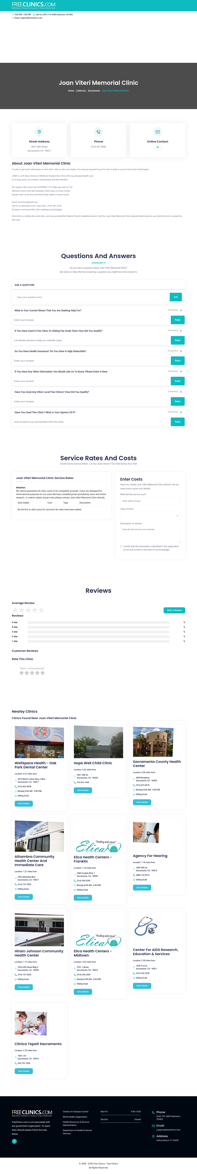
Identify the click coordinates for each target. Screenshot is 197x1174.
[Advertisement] (98, 42)
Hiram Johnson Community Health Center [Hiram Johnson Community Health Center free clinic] (39, 953)
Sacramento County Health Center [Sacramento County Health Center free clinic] (157, 764)
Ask (176, 297)
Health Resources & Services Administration (76, 1124)
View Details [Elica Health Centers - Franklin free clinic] (83, 897)
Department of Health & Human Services (77, 1132)
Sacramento (94, 90)
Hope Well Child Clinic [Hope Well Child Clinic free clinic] (93, 763)
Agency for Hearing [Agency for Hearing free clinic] (150, 856)
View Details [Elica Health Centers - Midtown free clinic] (83, 992)
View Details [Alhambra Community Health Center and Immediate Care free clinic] (24, 897)
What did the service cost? (133, 494)
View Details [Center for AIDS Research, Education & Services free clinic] (142, 986)
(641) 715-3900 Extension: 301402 (58, 14)
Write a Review (174, 610)
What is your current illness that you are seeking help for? (48, 310)
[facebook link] (14, 1141)
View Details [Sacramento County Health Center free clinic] (142, 802)
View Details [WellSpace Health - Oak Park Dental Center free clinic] (24, 803)
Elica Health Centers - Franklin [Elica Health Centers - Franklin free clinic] (93, 859)
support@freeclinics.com (31, 18)
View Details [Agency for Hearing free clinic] (142, 887)
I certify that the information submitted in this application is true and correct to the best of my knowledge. (151, 548)
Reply (178, 320)
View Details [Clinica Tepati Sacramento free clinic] (24, 1071)
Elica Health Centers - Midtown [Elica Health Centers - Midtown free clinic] (93, 953)
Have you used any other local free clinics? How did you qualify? (52, 392)
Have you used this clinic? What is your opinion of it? (45, 412)
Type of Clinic (127, 509)
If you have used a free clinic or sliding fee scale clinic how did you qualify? (59, 330)
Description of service (131, 523)
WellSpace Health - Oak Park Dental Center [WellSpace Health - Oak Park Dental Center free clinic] (36, 765)
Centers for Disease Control (75, 1112)
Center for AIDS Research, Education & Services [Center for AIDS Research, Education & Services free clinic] (155, 952)
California (81, 90)
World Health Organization (75, 1117)
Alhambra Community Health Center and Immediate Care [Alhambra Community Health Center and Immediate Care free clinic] (34, 861)
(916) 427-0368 (98, 146)
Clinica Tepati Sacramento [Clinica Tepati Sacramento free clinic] (38, 1044)
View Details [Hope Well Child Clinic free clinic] (83, 790)
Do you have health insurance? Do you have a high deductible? (50, 351)
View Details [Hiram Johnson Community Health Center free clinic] (24, 987)
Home (71, 90)
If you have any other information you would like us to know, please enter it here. (61, 371)
